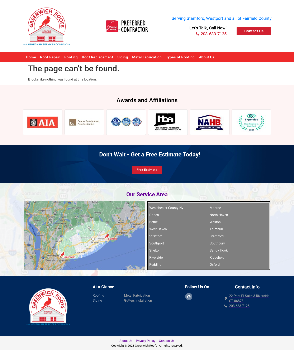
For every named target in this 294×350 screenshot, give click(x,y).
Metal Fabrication (147, 57)
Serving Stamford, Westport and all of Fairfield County (221, 18)
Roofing (71, 57)
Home (31, 57)
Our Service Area (147, 194)
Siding (122, 57)
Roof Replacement (97, 57)
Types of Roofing (180, 57)
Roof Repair (50, 57)
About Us (206, 57)
